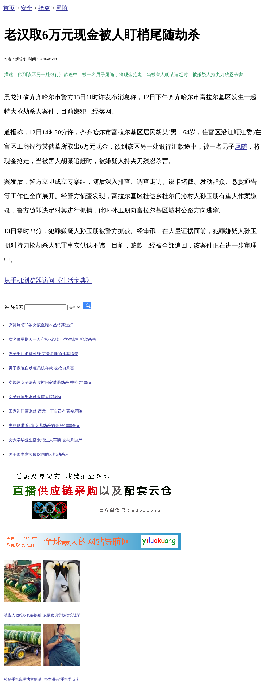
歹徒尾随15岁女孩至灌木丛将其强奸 (41, 325)
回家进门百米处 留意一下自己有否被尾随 (45, 411)
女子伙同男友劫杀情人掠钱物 (35, 397)
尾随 (62, 8)
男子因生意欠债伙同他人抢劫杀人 (39, 454)
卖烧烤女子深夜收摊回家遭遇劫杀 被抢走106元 (50, 382)
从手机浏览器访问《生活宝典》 (48, 280)
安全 (26, 8)
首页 (9, 8)
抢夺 (44, 8)
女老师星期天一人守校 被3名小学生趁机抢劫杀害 (52, 339)
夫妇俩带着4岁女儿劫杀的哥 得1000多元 (44, 425)
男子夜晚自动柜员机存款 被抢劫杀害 (41, 368)
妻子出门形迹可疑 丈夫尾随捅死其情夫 (43, 354)
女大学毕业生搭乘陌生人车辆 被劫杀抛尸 (45, 440)
